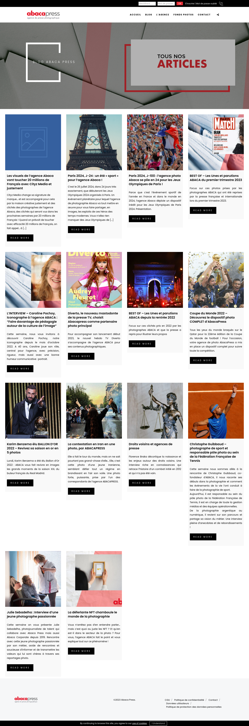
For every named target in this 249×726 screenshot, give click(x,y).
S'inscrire (189, 3)
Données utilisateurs (177, 703)
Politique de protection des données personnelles (194, 707)
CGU (167, 700)
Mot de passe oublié (206, 3)
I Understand (158, 723)
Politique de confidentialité (189, 700)
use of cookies (139, 723)
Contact (213, 700)
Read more (20, 237)
